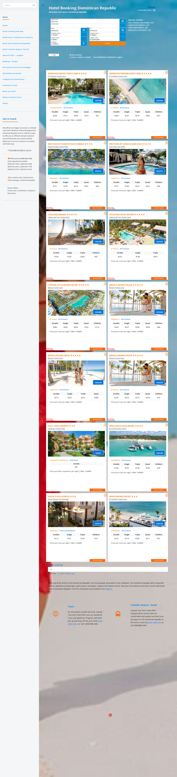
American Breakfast (67, 531)
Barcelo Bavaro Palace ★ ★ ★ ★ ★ (126, 285)
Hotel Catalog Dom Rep (13, 31)
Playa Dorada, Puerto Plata (58, 147)
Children (54, 42)
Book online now (155, 622)
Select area (54, 19)
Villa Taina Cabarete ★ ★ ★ (61, 426)
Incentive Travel (10, 85)
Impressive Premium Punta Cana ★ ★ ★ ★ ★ (130, 73)
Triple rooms (55, 38)
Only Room (73, 460)
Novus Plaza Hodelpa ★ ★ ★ (62, 496)
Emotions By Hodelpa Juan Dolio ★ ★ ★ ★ (130, 144)
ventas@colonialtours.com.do (20, 150)
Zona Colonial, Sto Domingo (58, 499)
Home (5, 25)
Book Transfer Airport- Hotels (16, 49)
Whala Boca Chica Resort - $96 (139, 30)
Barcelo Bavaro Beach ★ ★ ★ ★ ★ (64, 355)
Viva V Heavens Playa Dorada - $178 (141, 23)
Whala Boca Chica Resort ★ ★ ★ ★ (126, 426)
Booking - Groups (10, 61)
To (91, 28)
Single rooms (94, 33)
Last (72, 573)
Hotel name (55, 24)
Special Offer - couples (13, 55)
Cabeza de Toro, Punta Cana (58, 217)
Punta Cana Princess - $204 (138, 27)
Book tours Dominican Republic (16, 43)
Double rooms (55, 33)
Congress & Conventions (13, 79)
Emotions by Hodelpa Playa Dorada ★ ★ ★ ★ (70, 144)
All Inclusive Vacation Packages (17, 67)
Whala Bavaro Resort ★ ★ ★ (123, 496)
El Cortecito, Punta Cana (57, 76)
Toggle (43, 5)
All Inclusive (68, 108)
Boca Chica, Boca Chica (117, 429)
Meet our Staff (9, 91)
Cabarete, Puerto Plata (56, 429)
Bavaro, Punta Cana (55, 288)
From (52, 28)
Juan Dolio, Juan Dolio (117, 147)
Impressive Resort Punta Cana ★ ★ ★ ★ (67, 73)
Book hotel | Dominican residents (18, 37)
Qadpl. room (94, 38)
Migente (109, 589)
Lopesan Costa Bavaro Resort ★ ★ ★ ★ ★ (68, 285)
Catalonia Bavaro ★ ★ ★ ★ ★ (62, 214)
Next (68, 573)
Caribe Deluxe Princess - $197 (138, 25)
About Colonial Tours (12, 97)
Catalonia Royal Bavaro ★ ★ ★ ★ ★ (127, 214)
